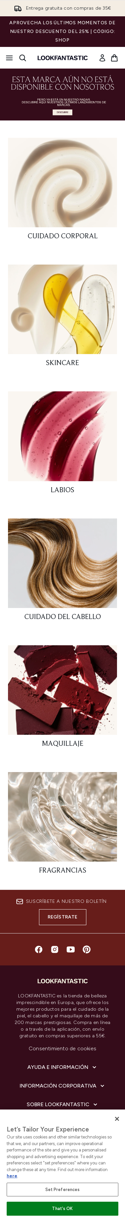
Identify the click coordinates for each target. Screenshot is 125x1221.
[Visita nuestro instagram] (55, 949)
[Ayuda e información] (62, 1067)
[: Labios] (62, 445)
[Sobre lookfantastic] (63, 1105)
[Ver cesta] (114, 58)
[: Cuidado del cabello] (62, 572)
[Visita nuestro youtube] (71, 949)
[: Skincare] (62, 318)
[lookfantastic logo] (63, 58)
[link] (102, 58)
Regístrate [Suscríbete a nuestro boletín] (63, 917)
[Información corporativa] (63, 1086)
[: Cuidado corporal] (62, 191)
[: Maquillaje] (62, 699)
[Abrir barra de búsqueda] (23, 58)
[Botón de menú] (9, 58)
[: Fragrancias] (62, 826)
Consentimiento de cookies (62, 1048)
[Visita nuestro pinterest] (87, 949)
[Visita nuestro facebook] (39, 949)
